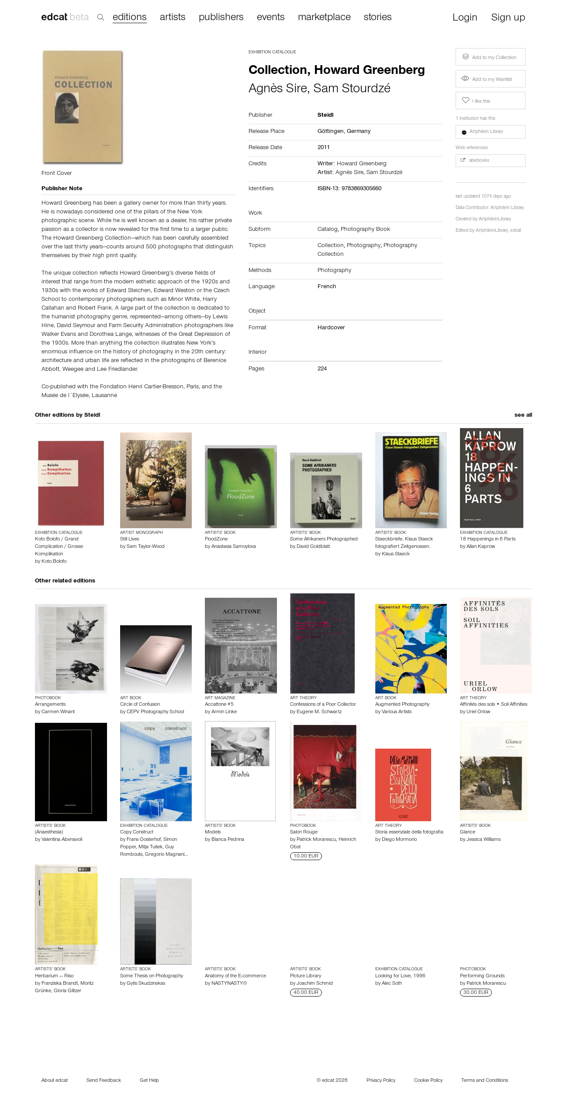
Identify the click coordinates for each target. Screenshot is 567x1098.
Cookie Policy (428, 1081)
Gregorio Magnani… (166, 854)
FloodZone (216, 539)
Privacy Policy (380, 1081)
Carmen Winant (58, 712)
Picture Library (305, 976)
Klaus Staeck (396, 554)
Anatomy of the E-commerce (235, 976)
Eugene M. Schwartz (319, 712)
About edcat (54, 1081)
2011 (324, 148)
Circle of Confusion (140, 705)
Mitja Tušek (150, 847)
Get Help (149, 1081)
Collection (331, 246)
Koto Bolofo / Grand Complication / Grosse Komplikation (59, 547)
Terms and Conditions (484, 1081)
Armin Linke (224, 712)
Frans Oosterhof (144, 840)
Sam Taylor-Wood (146, 547)
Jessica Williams (484, 840)
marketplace (324, 18)
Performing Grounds (482, 976)
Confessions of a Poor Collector (323, 705)
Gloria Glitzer (67, 991)
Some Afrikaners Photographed (324, 539)
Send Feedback (103, 1081)
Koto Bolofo (53, 562)
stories (378, 18)
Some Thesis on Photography (151, 976)
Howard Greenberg (362, 164)
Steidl (92, 416)
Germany (358, 132)
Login (465, 19)
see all (523, 416)
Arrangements (50, 705)
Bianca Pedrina (227, 840)
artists (173, 18)
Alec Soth (392, 983)
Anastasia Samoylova (233, 547)
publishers (221, 18)
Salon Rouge (304, 832)
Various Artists (396, 712)
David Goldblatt (313, 547)
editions (130, 18)
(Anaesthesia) (49, 832)
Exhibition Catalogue (272, 52)
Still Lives (129, 539)
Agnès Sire (278, 90)
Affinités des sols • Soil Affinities (493, 705)
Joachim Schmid (315, 983)
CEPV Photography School (155, 712)
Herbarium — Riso (54, 976)
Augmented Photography (402, 705)
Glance (467, 832)
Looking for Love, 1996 (400, 976)
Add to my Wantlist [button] (486, 80)
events (271, 18)
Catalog (328, 230)
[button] (491, 132)
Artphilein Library (507, 208)
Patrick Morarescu (316, 840)
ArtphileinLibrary (495, 219)
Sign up (508, 19)
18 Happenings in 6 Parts (487, 539)
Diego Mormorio (399, 840)
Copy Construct (136, 832)
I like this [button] (475, 100)
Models (213, 832)
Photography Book (365, 230)
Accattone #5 (219, 705)
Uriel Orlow (478, 712)
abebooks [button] (474, 161)
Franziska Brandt (59, 983)
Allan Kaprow (481, 547)
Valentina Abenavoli (61, 840)
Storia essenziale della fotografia (409, 832)
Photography (363, 246)
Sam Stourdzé (352, 90)
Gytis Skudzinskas (146, 983)
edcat (515, 231)
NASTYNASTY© (229, 983)
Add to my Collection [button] (488, 57)
